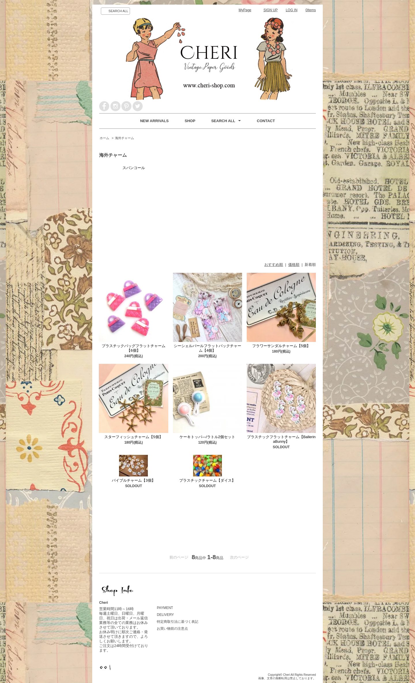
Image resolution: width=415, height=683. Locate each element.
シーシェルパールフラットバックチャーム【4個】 (207, 348)
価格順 (293, 264)
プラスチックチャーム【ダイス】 (207, 480)
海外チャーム (124, 138)
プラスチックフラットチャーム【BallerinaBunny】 (281, 439)
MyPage (245, 10)
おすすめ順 (273, 264)
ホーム (104, 138)
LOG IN (291, 10)
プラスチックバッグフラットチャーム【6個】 (133, 348)
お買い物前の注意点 (172, 629)
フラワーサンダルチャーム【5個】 (281, 346)
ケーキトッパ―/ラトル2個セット (207, 437)
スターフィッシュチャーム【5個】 (133, 437)
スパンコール (133, 168)
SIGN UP (270, 10)
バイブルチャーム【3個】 (133, 480)
